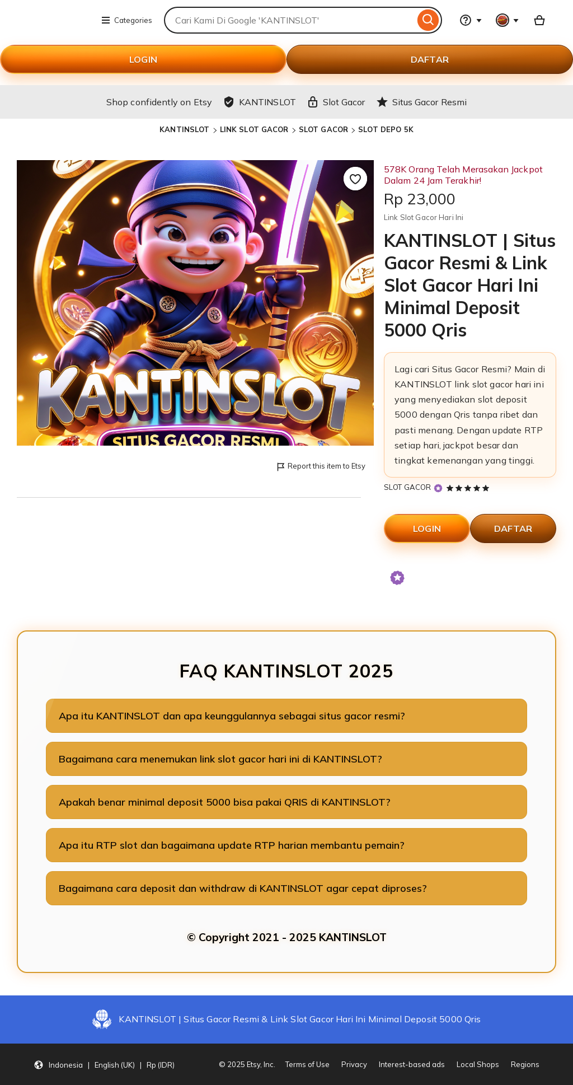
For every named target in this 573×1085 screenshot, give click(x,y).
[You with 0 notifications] (507, 20)
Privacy (354, 1064)
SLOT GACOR (323, 129)
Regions (525, 1064)
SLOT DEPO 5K (386, 129)
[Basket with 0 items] (539, 20)
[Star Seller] (438, 488)
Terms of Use (307, 1064)
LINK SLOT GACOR (254, 129)
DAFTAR (430, 59)
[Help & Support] (470, 20)
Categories (126, 20)
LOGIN (143, 59)
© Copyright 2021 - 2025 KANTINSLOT (287, 937)
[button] (104, 1064)
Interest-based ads (412, 1064)
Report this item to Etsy (320, 466)
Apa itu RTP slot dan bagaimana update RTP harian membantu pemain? (232, 845)
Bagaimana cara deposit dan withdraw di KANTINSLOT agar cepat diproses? (243, 888)
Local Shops (478, 1064)
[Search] (428, 20)
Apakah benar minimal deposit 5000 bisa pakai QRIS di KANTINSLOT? (225, 802)
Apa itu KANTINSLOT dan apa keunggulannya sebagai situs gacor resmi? (232, 715)
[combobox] (289, 20)
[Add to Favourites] (355, 178)
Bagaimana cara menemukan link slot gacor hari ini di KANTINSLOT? (220, 758)
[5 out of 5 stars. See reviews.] (469, 487)
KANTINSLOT (184, 129)
